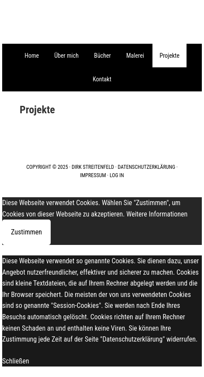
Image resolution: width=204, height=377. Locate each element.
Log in (117, 175)
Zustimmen (26, 232)
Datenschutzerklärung (147, 167)
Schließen (15, 361)
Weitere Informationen (156, 214)
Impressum (93, 175)
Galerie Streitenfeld (102, 22)
